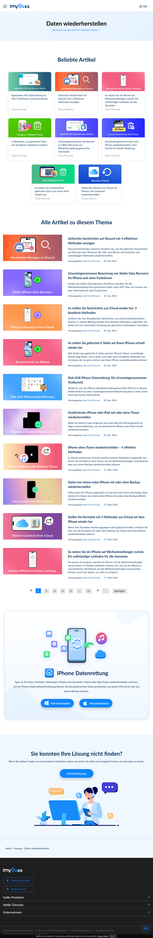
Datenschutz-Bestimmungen (18, 930)
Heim (8, 848)
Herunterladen (57, 703)
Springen (119, 591)
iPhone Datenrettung (82, 673)
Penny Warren (65, 109)
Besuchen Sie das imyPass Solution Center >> (76, 29)
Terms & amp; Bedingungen (52, 930)
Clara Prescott (18, 109)
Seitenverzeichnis (105, 930)
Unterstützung (76, 773)
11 (88, 590)
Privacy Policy (102, 936)
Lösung (18, 848)
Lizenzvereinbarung (81, 930)
